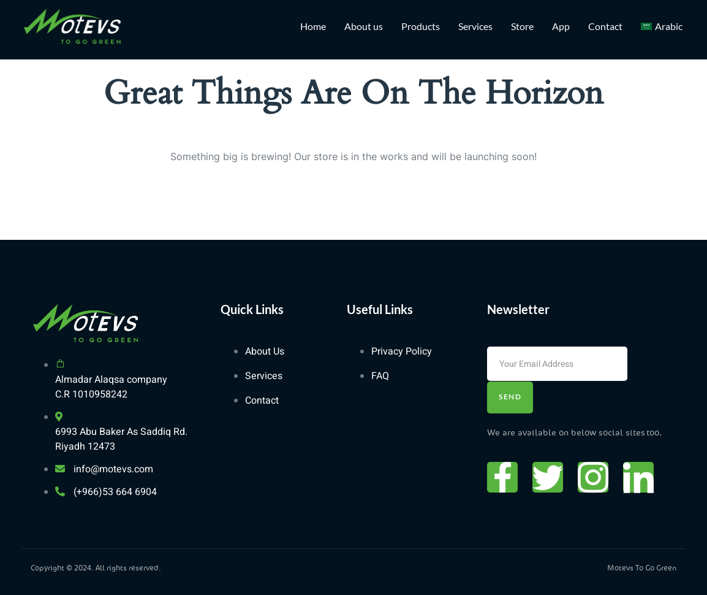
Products (420, 26)
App (561, 26)
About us (363, 26)
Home (313, 26)
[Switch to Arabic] (662, 26)
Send (510, 396)
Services (475, 26)
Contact (605, 26)
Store (522, 26)
